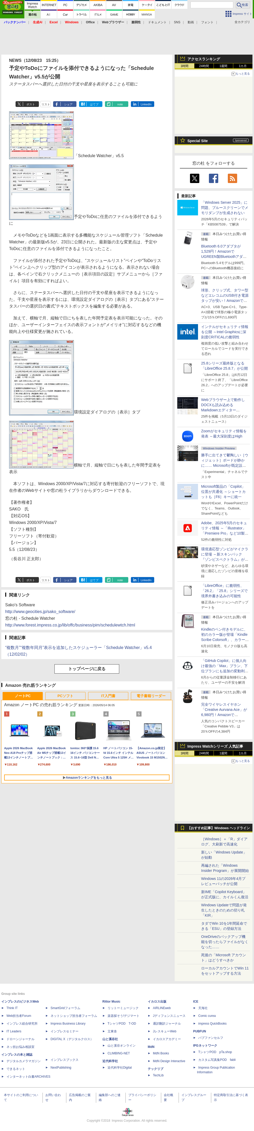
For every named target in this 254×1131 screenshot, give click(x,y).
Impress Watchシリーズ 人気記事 (215, 746)
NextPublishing (61, 1067)
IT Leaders (13, 1031)
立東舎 (112, 1031)
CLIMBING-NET (119, 1053)
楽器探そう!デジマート (123, 1016)
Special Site (197, 141)
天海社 (203, 1008)
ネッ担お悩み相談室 (20, 1047)
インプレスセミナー (65, 1031)
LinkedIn (146, 104)
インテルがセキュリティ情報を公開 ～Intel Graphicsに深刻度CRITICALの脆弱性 (224, 332)
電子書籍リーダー (151, 696)
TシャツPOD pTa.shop (215, 1052)
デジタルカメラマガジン (23, 1061)
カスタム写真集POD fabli (217, 1060)
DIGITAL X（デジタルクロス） (72, 1039)
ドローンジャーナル (20, 1039)
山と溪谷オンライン (122, 1045)
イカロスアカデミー (167, 1039)
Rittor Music (111, 1001)
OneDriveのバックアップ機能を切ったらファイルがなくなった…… (224, 942)
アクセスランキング (203, 59)
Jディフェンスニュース (169, 1016)
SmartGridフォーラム (65, 1008)
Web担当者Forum (18, 1016)
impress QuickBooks (212, 1023)
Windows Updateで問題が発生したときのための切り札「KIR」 (224, 910)
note (120, 104)
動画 (191, 22)
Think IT (12, 1008)
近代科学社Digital (120, 1067)
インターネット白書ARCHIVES (28, 1076)
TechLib (158, 1075)
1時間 (185, 66)
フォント (207, 22)
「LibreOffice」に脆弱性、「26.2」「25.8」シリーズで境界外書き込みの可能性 (224, 590)
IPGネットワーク (205, 1045)
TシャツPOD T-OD (122, 1023)
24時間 (204, 66)
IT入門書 (108, 696)
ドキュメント (157, 22)
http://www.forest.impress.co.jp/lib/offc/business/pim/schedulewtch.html (70, 625)
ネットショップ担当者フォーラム (74, 1016)
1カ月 (243, 66)
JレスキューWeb (164, 1031)
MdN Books (161, 1053)
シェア (68, 104)
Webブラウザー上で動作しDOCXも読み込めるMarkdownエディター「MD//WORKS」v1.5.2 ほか (224, 410)
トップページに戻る (86, 669)
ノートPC (23, 696)
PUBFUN (199, 1031)
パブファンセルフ (210, 1038)
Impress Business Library (68, 1023)
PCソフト (65, 696)
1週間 (224, 66)
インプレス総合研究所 (22, 1023)
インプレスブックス (65, 1060)
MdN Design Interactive (169, 1061)
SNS (177, 22)
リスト (45, 104)
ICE (195, 1001)
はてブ (94, 104)
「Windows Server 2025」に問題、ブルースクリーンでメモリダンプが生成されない (224, 207)
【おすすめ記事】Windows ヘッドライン (218, 828)
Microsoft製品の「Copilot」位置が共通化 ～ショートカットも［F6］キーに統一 (223, 491)
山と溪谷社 (110, 1039)
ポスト (30, 104)
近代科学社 (110, 1061)
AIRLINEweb (162, 1008)
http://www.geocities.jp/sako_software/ (40, 611)
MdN (151, 1047)
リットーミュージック (123, 1008)
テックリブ (155, 1069)
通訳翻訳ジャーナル (167, 1023)
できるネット (15, 1069)
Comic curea (207, 1016)
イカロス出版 (157, 1001)
